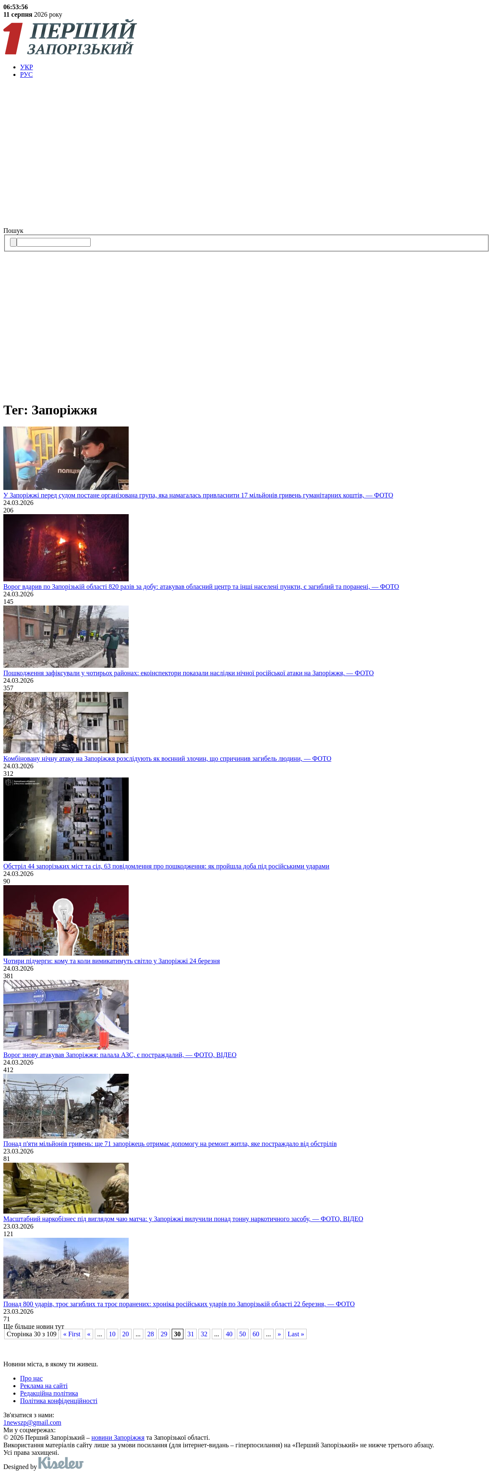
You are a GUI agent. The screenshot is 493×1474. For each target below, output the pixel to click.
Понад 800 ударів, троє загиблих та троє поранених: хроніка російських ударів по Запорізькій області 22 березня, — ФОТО (179, 1303)
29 (164, 1334)
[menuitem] (255, 67)
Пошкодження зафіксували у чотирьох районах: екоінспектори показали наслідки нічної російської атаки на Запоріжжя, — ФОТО (188, 672)
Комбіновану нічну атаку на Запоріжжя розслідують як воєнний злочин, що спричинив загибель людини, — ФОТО (167, 758)
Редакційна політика (49, 1393)
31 (191, 1334)
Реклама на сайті (44, 1385)
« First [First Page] (71, 1334)
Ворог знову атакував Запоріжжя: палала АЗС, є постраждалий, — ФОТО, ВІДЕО (119, 1054)
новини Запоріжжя (118, 1437)
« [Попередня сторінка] (89, 1334)
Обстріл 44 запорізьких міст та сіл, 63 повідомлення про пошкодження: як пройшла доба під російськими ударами (166, 866)
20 (125, 1334)
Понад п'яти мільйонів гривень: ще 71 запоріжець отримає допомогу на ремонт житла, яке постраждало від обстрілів (170, 1143)
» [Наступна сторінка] (279, 1334)
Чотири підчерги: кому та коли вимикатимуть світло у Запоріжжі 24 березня (111, 960)
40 (229, 1334)
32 (204, 1334)
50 (242, 1334)
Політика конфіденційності (58, 1400)
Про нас (31, 1378)
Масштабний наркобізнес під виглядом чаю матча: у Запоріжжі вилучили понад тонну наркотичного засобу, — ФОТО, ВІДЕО (183, 1218)
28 (150, 1334)
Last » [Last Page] (296, 1334)
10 (112, 1334)
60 (256, 1334)
